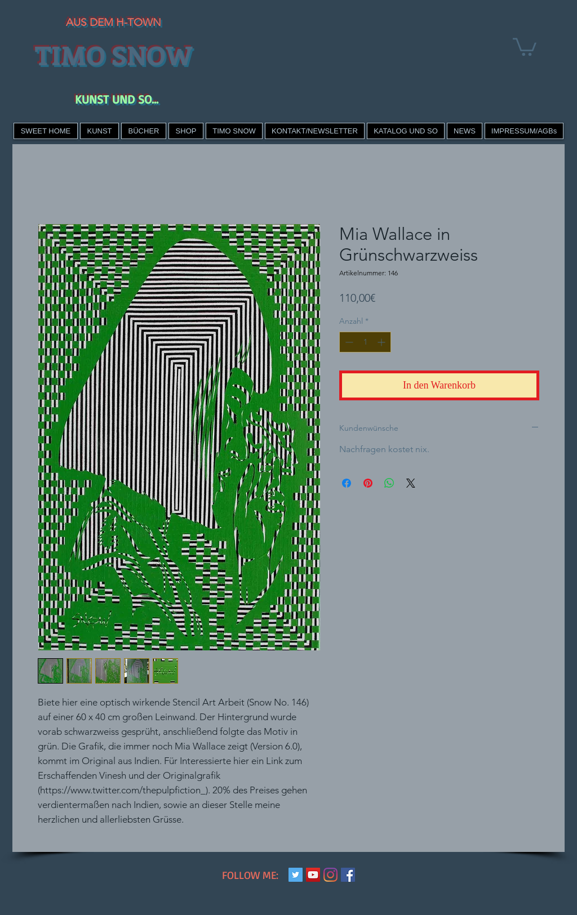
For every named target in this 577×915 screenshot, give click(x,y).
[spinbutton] (365, 342)
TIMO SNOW (113, 54)
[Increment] (382, 342)
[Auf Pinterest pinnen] (368, 483)
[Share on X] (411, 483)
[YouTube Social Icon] (313, 875)
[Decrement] (348, 342)
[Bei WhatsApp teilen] (389, 483)
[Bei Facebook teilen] (346, 483)
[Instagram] (330, 875)
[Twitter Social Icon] (295, 875)
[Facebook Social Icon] (348, 875)
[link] (524, 46)
